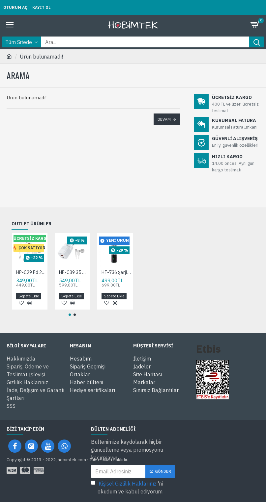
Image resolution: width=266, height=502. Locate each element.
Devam (164, 119)
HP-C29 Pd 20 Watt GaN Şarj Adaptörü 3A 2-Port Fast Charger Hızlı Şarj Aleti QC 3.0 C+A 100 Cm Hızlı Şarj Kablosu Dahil (31, 272)
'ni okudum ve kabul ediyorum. (127, 487)
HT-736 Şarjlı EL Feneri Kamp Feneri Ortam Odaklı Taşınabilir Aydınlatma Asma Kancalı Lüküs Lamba (116, 272)
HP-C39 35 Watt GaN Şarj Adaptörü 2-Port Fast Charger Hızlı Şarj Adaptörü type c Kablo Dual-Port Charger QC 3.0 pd (74, 272)
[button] (70, 315)
